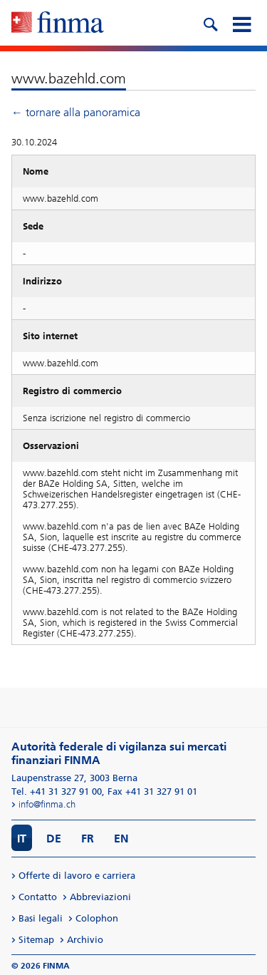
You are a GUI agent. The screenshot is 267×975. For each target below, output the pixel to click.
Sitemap (36, 939)
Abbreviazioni (100, 897)
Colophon (96, 918)
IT (21, 838)
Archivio (85, 939)
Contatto (38, 897)
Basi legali (41, 918)
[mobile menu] (241, 23)
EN (121, 838)
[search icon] (210, 23)
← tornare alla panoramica (75, 112)
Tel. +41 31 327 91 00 (56, 791)
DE (53, 838)
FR (87, 838)
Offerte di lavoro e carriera (77, 875)
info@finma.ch (47, 804)
